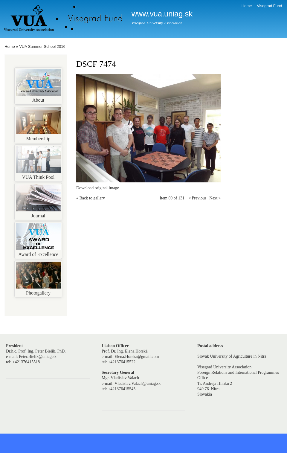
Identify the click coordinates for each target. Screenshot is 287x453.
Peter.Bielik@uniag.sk (38, 356)
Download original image (97, 188)
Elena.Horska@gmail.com (137, 356)
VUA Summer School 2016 (42, 46)
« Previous (198, 198)
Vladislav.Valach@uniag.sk (138, 383)
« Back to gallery (90, 198)
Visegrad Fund (269, 6)
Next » (215, 198)
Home (247, 6)
